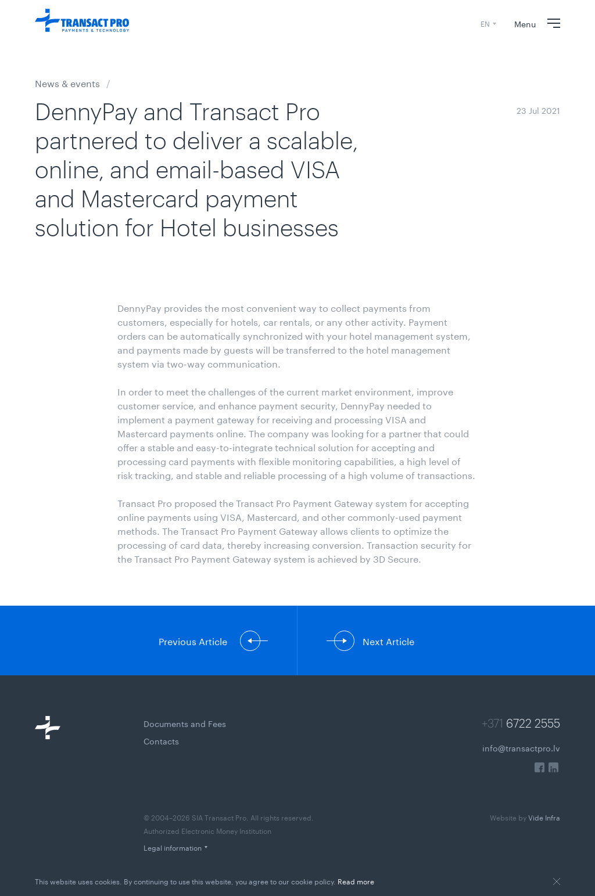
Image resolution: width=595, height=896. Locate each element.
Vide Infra (525, 816)
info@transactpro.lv (521, 747)
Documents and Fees (185, 723)
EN (485, 22)
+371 (521, 723)
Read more (356, 880)
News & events (67, 82)
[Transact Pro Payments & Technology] (82, 23)
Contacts (161, 740)
